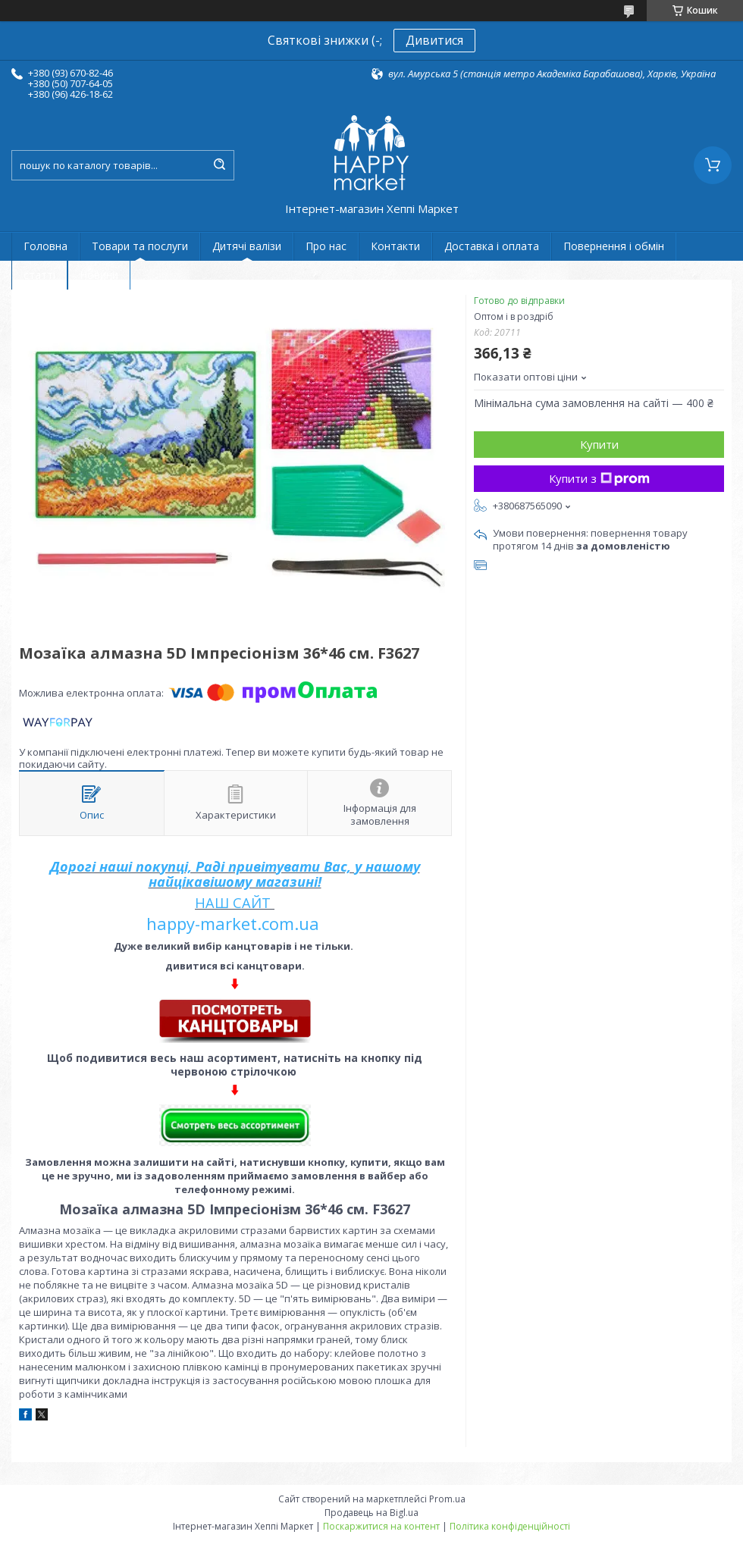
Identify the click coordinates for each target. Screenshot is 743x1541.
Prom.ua (447, 1498)
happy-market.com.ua (232, 923)
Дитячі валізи (246, 246)
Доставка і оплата (491, 246)
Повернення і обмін (613, 246)
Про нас (326, 246)
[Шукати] (219, 165)
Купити (599, 444)
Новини (99, 275)
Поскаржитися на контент (381, 1526)
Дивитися (434, 40)
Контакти (395, 246)
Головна (45, 246)
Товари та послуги (140, 246)
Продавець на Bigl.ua (371, 1512)
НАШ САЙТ (233, 903)
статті (39, 275)
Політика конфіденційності (510, 1526)
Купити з (599, 478)
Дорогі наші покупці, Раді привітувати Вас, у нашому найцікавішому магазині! (235, 874)
